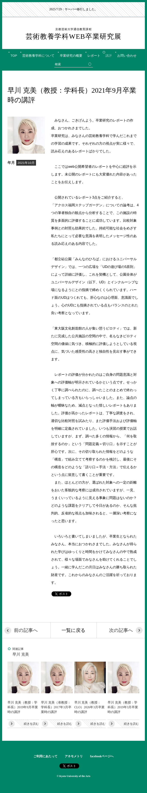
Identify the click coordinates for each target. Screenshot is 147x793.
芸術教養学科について (38, 55)
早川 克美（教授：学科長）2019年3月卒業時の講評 (123, 707)
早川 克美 (20, 654)
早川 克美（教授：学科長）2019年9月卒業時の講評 (23, 707)
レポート (93, 55)
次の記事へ (121, 630)
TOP (13, 55)
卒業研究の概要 (71, 55)
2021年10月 (26, 163)
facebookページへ (102, 756)
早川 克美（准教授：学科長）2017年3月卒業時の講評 (56, 707)
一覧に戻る (74, 630)
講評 (108, 55)
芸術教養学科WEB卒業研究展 (74, 33)
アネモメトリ (74, 756)
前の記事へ (26, 630)
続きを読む (31, 723)
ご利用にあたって (45, 756)
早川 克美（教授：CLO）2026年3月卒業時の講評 (89, 707)
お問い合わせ (126, 55)
